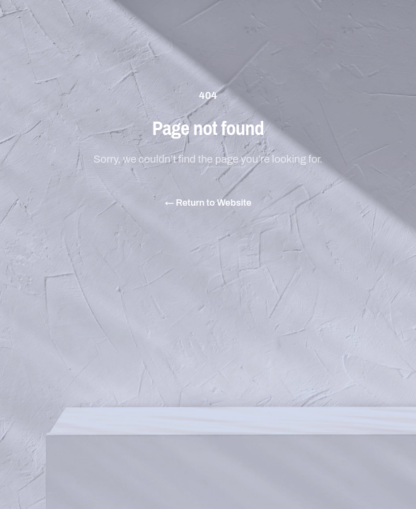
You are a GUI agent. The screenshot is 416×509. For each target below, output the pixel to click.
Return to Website (208, 202)
